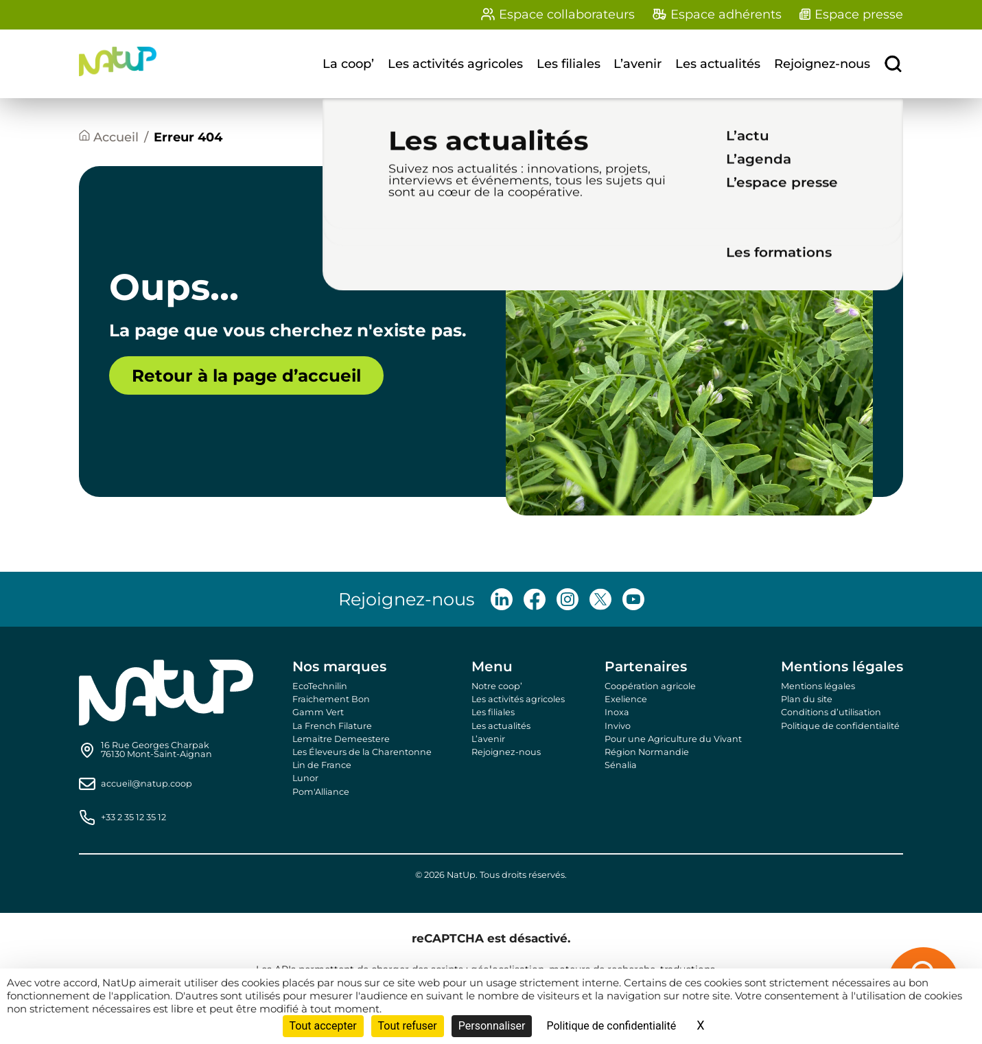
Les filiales (568, 64)
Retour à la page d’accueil (246, 375)
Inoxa (617, 712)
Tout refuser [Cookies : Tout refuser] (407, 1025)
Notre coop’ (496, 686)
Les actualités (717, 64)
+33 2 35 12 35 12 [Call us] (133, 817)
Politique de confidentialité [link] (611, 1025)
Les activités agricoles (455, 64)
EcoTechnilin (319, 686)
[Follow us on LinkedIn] (502, 599)
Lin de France (321, 765)
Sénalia (621, 765)
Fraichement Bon (331, 699)
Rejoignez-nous (822, 64)
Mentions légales (818, 686)
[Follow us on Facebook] (535, 599)
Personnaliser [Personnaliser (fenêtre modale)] (492, 1025)
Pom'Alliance (320, 792)
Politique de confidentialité (840, 726)
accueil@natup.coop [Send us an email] (146, 784)
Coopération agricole (650, 686)
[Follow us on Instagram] (567, 599)
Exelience (626, 699)
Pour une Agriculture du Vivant (673, 739)
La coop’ (348, 64)
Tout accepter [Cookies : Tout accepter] (323, 1025)
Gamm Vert (318, 712)
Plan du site (806, 699)
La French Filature (332, 726)
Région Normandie (647, 752)
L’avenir (637, 64)
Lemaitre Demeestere (341, 739)
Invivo (618, 726)
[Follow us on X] (600, 599)
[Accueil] (109, 137)
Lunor (305, 778)
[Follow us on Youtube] (633, 599)
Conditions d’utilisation (831, 712)
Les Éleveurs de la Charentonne (362, 752)
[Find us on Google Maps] (156, 749)
